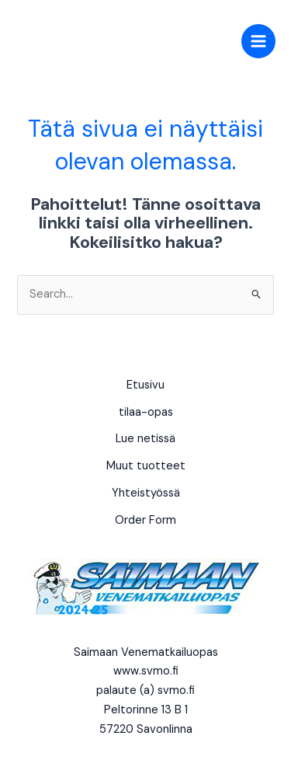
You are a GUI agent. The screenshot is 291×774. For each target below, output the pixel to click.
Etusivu (145, 385)
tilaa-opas (146, 412)
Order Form (145, 520)
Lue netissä (145, 438)
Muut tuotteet (145, 465)
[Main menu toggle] (258, 41)
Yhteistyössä (146, 493)
